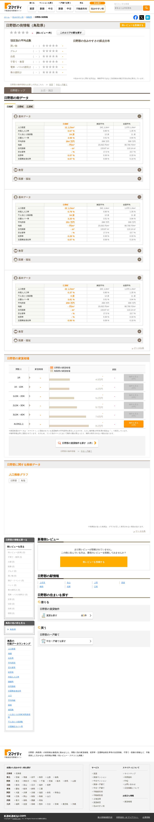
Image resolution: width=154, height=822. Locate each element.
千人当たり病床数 (15, 722)
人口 (10, 696)
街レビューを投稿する (133, 25)
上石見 (42, 583)
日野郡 (13, 480)
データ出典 (139, 348)
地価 (10, 653)
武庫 (69, 587)
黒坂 (123, 583)
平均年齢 (12, 700)
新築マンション (100, 777)
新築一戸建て (99, 784)
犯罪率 (11, 672)
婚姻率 (11, 682)
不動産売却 (81, 8)
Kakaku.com (16, 818)
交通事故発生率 (14, 691)
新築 (42, 8)
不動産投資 (98, 795)
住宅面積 (12, 686)
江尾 (96, 587)
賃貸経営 (97, 802)
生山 (69, 583)
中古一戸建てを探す (56, 641)
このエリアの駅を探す (71, 32)
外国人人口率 (13, 677)
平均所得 (12, 663)
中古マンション (100, 781)
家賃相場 (128, 802)
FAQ (126, 781)
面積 (10, 705)
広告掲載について (132, 788)
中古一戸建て (61, 85)
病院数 (11, 710)
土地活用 (97, 799)
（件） (76, 443)
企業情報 (146, 817)
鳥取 (23, 480)
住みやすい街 (97, 8)
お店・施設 (47, 90)
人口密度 (12, 649)
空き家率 (12, 667)
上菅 (96, 583)
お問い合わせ (130, 784)
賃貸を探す (66, 615)
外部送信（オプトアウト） (127, 817)
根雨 (41, 587)
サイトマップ (130, 773)
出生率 (11, 658)
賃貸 (32, 8)
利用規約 (128, 777)
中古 (50, 8)
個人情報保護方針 (105, 817)
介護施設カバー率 (15, 726)
